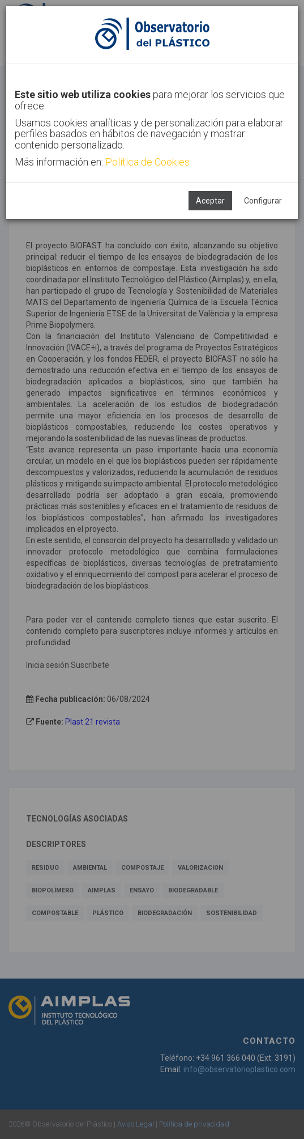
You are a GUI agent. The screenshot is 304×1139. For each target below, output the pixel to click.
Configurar (263, 200)
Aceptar (210, 200)
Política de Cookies (147, 162)
